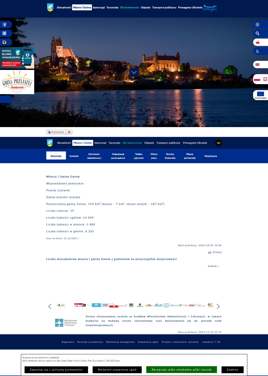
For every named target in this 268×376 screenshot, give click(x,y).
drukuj (217, 253)
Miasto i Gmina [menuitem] (82, 7)
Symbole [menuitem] (74, 156)
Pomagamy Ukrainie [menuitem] (190, 7)
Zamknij (232, 369)
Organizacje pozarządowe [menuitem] (118, 156)
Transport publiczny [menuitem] (164, 7)
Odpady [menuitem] (145, 7)
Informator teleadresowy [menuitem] (94, 156)
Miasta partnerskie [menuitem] (190, 156)
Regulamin (75, 350)
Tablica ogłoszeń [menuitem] (139, 156)
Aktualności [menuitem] (64, 7)
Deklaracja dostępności (133, 350)
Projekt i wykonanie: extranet (199, 350)
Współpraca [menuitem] (210, 156)
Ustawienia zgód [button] (163, 350)
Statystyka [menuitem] (56, 156)
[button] (260, 24)
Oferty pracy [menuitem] (154, 156)
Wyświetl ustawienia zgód (117, 369)
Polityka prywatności (100, 350)
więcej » (213, 266)
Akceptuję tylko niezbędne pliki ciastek (182, 369)
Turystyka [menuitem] (112, 7)
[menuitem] (129, 7)
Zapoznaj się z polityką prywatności (56, 369)
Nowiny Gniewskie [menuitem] (170, 156)
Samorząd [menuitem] (99, 7)
